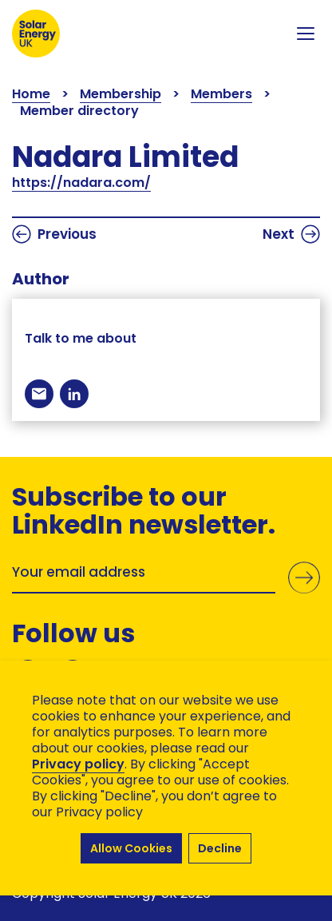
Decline (220, 848)
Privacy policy (78, 764)
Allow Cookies (131, 848)
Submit (304, 577)
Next (291, 234)
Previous (54, 234)
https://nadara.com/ (81, 182)
